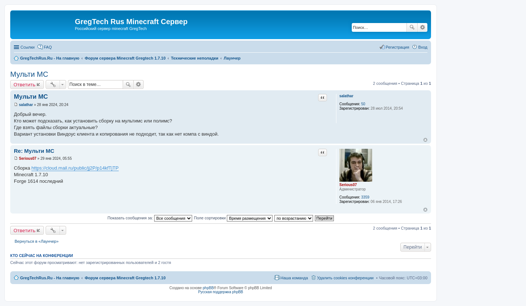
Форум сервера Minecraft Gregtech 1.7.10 (125, 278)
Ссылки (27, 47)
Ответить (24, 84)
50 (363, 104)
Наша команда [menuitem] (294, 278)
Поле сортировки (233, 218)
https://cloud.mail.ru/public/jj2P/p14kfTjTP (74, 168)
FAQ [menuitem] (48, 47)
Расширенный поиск (422, 27)
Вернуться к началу (425, 140)
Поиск (412, 27)
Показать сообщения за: (149, 218)
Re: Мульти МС (34, 151)
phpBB (208, 288)
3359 (365, 197)
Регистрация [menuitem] (397, 47)
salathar (346, 96)
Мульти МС (29, 74)
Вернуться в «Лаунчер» (36, 241)
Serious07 (348, 185)
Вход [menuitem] (422, 47)
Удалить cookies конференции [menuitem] (345, 278)
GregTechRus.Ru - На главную (49, 278)
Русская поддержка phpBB (220, 292)
